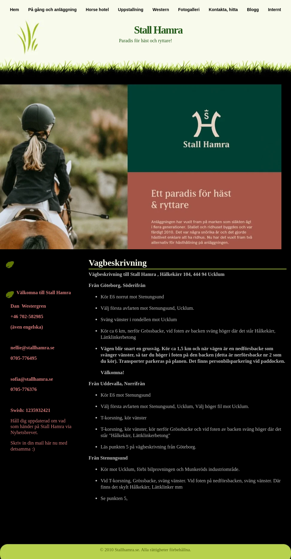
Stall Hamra (158, 30)
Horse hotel (97, 9)
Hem (14, 9)
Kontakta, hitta (223, 9)
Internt (274, 9)
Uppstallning (130, 9)
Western (160, 9)
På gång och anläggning (52, 9)
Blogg (253, 9)
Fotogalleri (189, 9)
